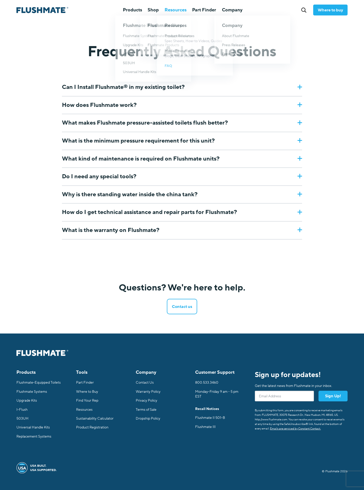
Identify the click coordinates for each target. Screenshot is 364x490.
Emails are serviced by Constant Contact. (295, 428)
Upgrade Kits (26, 400)
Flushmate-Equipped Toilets (38, 382)
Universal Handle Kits (33, 427)
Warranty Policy (148, 391)
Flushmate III (205, 426)
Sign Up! (333, 396)
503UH (22, 418)
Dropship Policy (148, 418)
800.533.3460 (206, 382)
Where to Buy (87, 391)
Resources (84, 409)
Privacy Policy (146, 400)
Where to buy (330, 10)
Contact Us (145, 382)
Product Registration (92, 427)
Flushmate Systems (31, 391)
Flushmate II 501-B (210, 417)
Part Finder (204, 10)
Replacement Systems (33, 436)
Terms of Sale (146, 409)
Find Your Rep (87, 400)
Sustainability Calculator (94, 418)
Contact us (182, 306)
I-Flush (22, 409)
